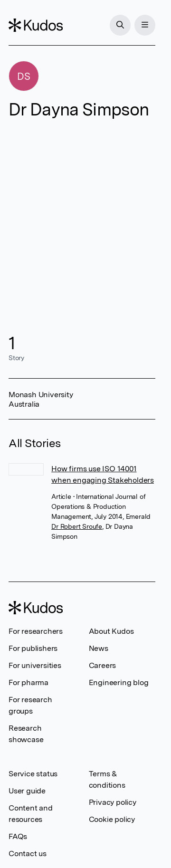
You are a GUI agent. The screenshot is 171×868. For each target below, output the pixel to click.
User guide (27, 790)
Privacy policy (112, 802)
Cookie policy (112, 819)
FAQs (18, 836)
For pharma (28, 682)
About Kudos (111, 631)
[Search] (120, 25)
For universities (35, 665)
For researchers (36, 631)
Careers (102, 665)
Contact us (28, 853)
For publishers (33, 648)
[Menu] (144, 25)
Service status (33, 773)
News (98, 648)
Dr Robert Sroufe (76, 526)
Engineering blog (119, 682)
